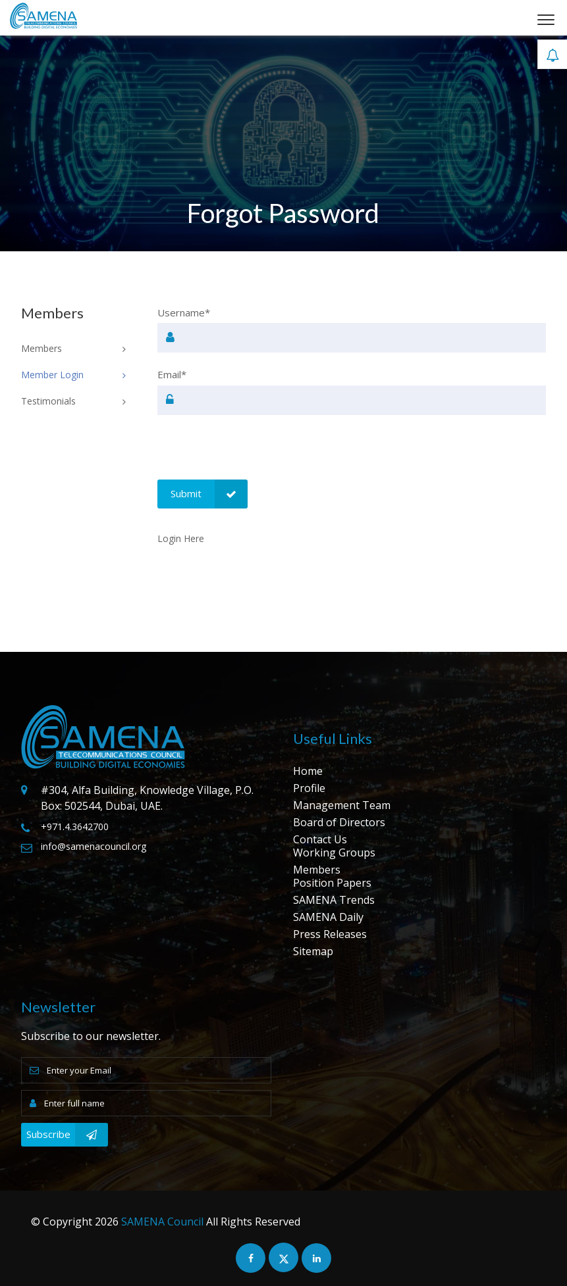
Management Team (342, 805)
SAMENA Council (162, 1221)
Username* (183, 312)
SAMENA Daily (328, 917)
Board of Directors (339, 822)
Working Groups (334, 852)
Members (316, 869)
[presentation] (257, 454)
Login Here (180, 538)
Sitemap (313, 951)
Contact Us (320, 839)
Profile (309, 788)
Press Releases (330, 934)
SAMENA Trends (334, 900)
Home (308, 771)
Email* (171, 374)
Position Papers (332, 883)
